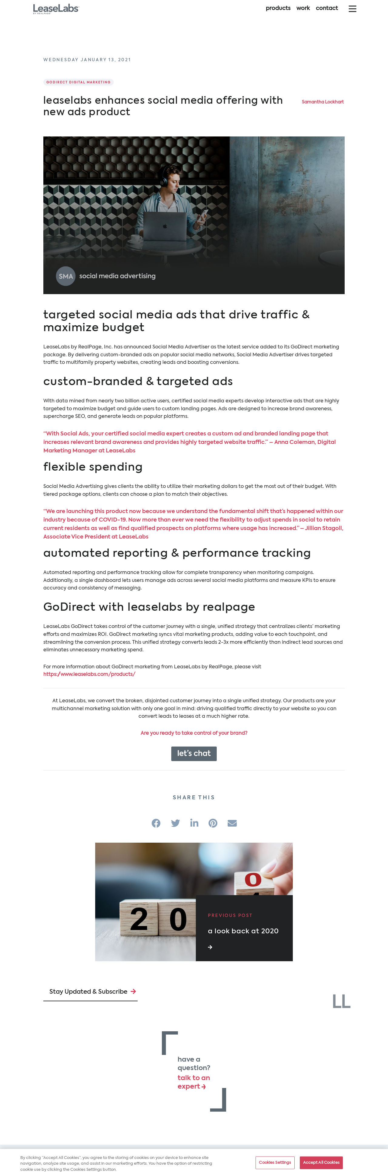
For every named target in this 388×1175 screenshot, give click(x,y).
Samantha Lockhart (323, 102)
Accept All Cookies (321, 1165)
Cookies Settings (275, 1165)
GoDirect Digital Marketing (78, 82)
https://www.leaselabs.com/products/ (89, 674)
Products (278, 14)
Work (303, 14)
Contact (327, 14)
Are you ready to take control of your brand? (194, 733)
